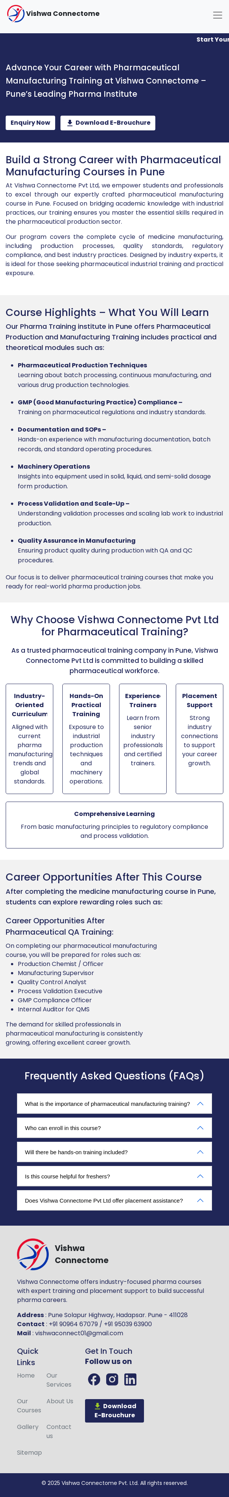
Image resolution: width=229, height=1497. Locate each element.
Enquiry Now (30, 122)
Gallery (28, 1427)
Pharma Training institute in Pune (76, 326)
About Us (59, 1401)
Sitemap (29, 1452)
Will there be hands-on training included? (76, 1152)
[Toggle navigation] (217, 15)
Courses (29, 1406)
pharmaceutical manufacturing (110, 945)
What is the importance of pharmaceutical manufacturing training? (107, 1104)
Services (58, 1380)
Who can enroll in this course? (63, 1128)
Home (26, 1375)
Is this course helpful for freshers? (67, 1176)
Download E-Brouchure (107, 123)
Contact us (58, 1431)
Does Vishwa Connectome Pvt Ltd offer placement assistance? (104, 1200)
